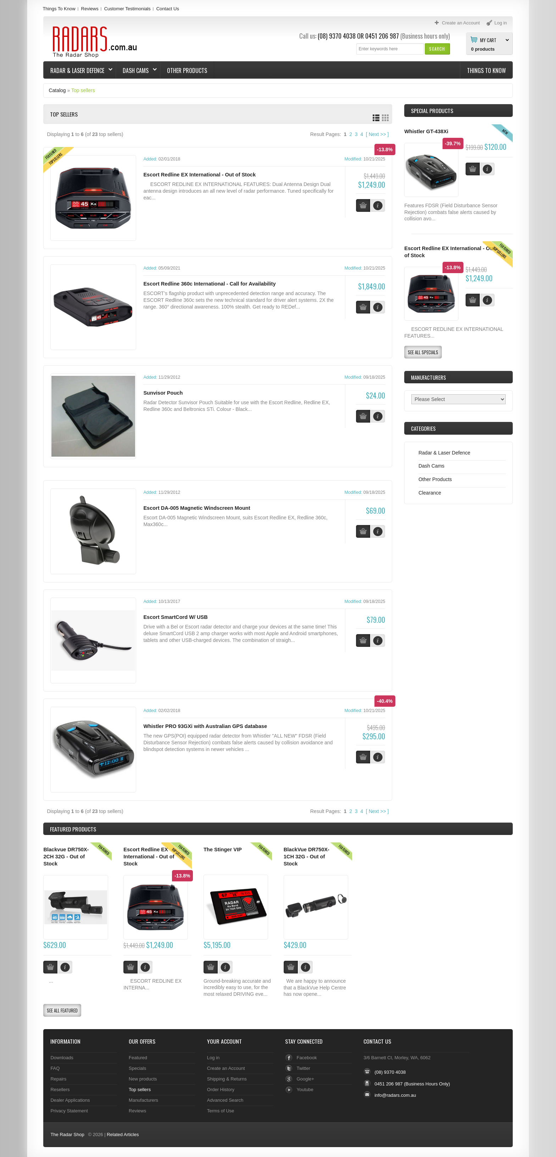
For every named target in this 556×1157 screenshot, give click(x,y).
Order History (220, 1088)
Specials (137, 1067)
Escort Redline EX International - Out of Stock (199, 174)
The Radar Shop (67, 1133)
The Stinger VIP (223, 849)
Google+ (305, 1077)
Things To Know (59, 8)
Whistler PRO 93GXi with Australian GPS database (205, 726)
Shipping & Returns (227, 1077)
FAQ (55, 1067)
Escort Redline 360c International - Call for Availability (209, 284)
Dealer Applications (70, 1099)
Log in (213, 1056)
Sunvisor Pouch (163, 393)
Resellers (60, 1088)
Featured (138, 1056)
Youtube (304, 1088)
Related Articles (123, 1133)
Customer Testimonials (127, 8)
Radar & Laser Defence (78, 70)
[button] (437, 48)
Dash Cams (136, 70)
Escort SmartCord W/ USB (175, 617)
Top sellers (83, 90)
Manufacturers (143, 1099)
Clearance (429, 493)
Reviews (90, 8)
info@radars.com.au (395, 1094)
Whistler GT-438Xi (426, 131)
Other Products (187, 70)
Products (73, 828)
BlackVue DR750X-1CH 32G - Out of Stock (306, 855)
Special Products (432, 110)
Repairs (58, 1077)
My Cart (488, 40)
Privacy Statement (69, 1109)
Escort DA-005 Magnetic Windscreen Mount (196, 507)
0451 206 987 (382, 35)
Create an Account (226, 1067)
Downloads (61, 1056)
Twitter (303, 1067)
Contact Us (167, 8)
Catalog (57, 90)
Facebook (306, 1056)
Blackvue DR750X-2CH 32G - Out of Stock (66, 855)
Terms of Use (220, 1109)
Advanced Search (225, 1099)
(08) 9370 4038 (337, 35)
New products (143, 1077)
